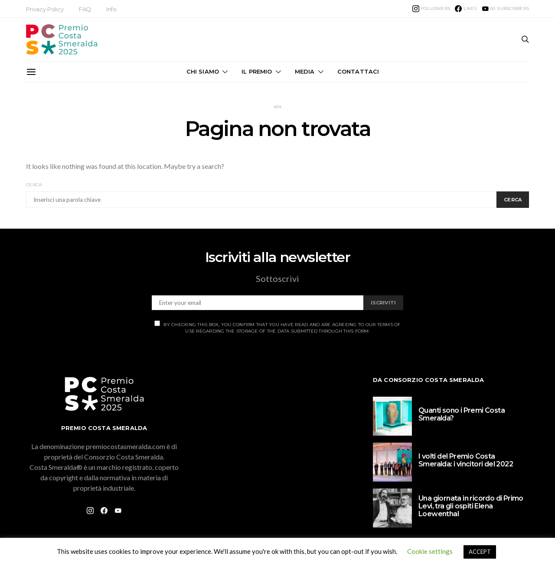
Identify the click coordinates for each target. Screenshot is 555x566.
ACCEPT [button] (480, 551)
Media (305, 71)
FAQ (85, 9)
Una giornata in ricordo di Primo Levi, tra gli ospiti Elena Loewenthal (470, 506)
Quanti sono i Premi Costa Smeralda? (461, 414)
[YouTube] (505, 8)
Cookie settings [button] (430, 551)
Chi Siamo (202, 71)
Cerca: (34, 185)
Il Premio (257, 71)
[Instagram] (431, 8)
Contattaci (358, 71)
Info (111, 9)
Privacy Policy (45, 9)
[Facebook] (466, 8)
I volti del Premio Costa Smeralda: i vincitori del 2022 (465, 460)
